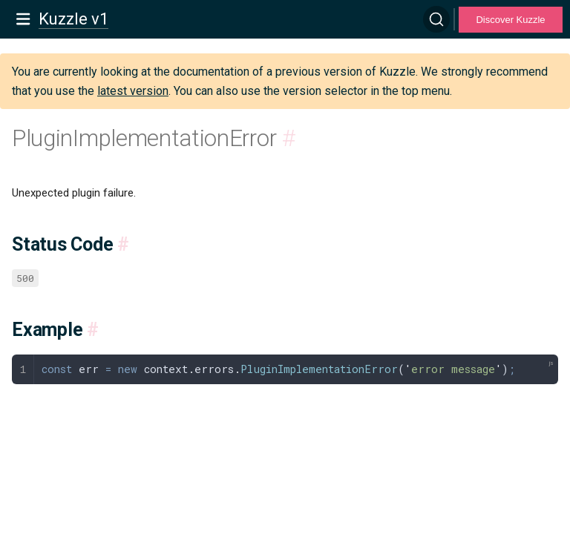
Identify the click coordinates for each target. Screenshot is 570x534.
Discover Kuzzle (510, 19)
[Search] (436, 19)
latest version (132, 91)
